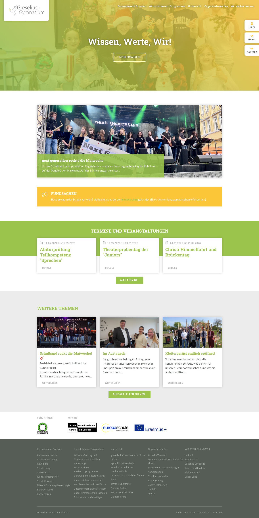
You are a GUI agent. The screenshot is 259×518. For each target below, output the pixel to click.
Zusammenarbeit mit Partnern (90, 488)
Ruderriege (80, 463)
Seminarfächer (119, 488)
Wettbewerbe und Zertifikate (90, 484)
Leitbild (189, 455)
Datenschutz (205, 512)
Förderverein (44, 494)
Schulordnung (155, 480)
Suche (179, 512)
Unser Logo (191, 476)
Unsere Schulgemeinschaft (88, 480)
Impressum (190, 512)
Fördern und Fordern (122, 492)
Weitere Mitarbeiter (48, 476)
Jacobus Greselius (195, 463)
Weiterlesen (129, 141)
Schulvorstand (45, 489)
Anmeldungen (155, 471)
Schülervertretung (47, 459)
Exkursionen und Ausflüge (88, 497)
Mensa (151, 493)
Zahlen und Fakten (195, 468)
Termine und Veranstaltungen (163, 467)
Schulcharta (191, 459)
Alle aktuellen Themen (129, 394)
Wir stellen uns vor (242, 6)
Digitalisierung (118, 496)
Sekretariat (43, 472)
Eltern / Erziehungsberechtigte (53, 485)
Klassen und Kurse (47, 455)
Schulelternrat (45, 481)
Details (46, 268)
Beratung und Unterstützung (89, 475)
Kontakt (152, 489)
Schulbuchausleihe (158, 476)
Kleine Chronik (192, 472)
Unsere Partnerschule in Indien (90, 492)
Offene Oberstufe (121, 483)
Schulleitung (43, 468)
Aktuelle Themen (157, 455)
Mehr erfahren (129, 57)
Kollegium (42, 463)
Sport (114, 479)
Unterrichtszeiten (157, 484)
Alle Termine (128, 280)
